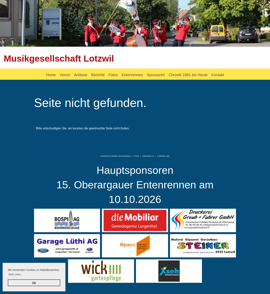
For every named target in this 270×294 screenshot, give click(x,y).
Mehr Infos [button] (14, 274)
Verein (65, 75)
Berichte (98, 75)
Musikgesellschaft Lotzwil (59, 58)
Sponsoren (156, 75)
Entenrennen (132, 75)
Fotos (113, 75)
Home (51, 75)
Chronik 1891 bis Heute (188, 75)
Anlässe (80, 75)
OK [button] (34, 282)
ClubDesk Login (163, 156)
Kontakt (217, 75)
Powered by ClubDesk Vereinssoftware (115, 156)
